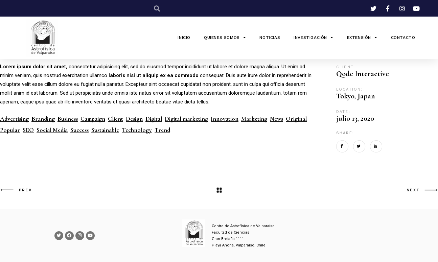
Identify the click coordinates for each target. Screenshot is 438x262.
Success (79, 130)
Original (296, 119)
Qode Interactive (362, 73)
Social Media (52, 130)
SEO (28, 130)
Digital (153, 119)
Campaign (92, 119)
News (276, 119)
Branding (43, 119)
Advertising (14, 119)
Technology (137, 130)
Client (115, 119)
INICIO (184, 37)
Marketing (254, 119)
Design (134, 119)
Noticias (269, 37)
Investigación (313, 37)
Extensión (362, 37)
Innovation (224, 119)
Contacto (403, 37)
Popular (10, 130)
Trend (162, 130)
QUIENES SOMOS (225, 37)
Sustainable (105, 130)
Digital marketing (186, 119)
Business (67, 119)
